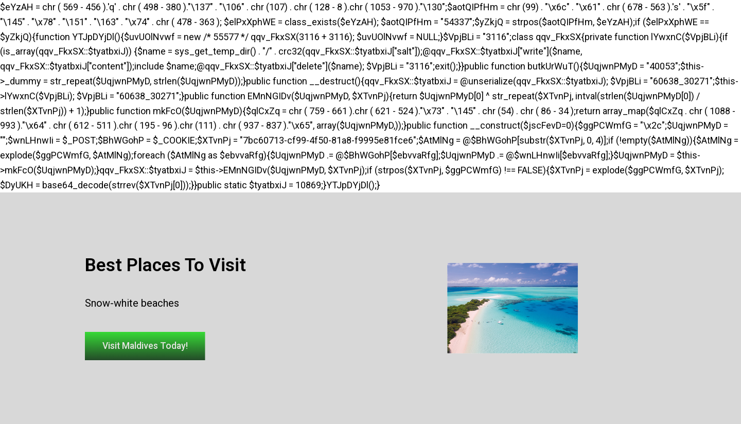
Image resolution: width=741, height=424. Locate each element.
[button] (149, 346)
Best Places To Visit (165, 264)
